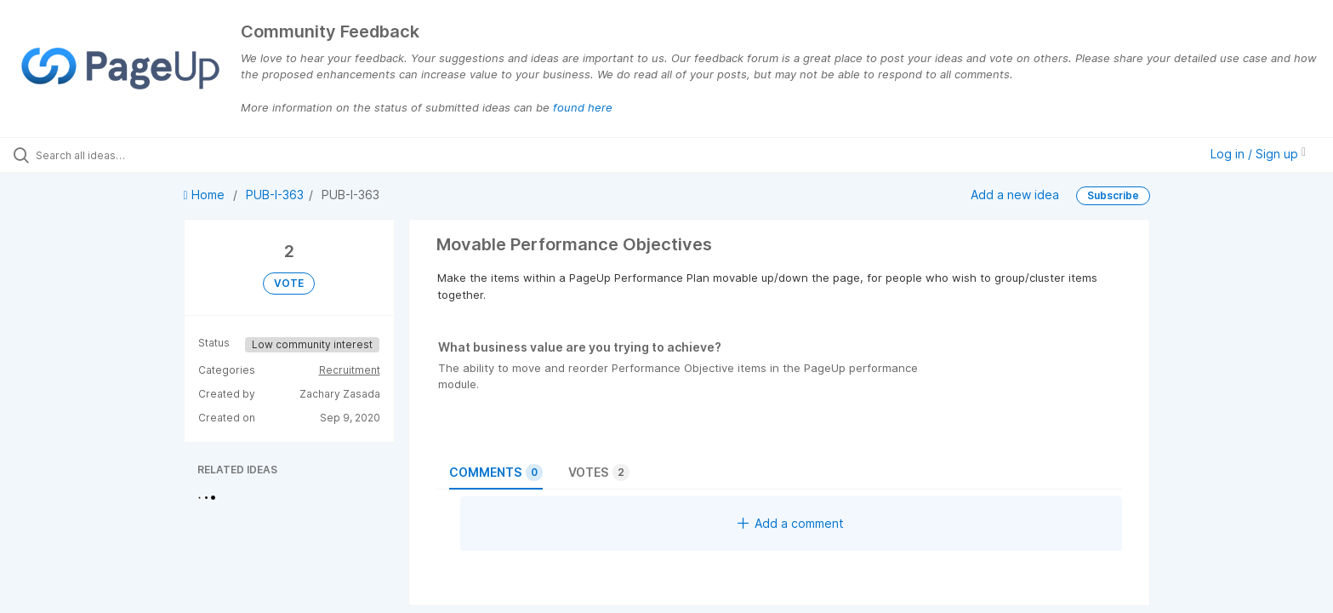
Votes (598, 472)
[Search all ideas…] (154, 155)
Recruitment (349, 370)
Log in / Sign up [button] (1258, 153)
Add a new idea (1015, 193)
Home (206, 194)
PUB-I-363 (275, 194)
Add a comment (791, 523)
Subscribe (1113, 195)
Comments (496, 472)
